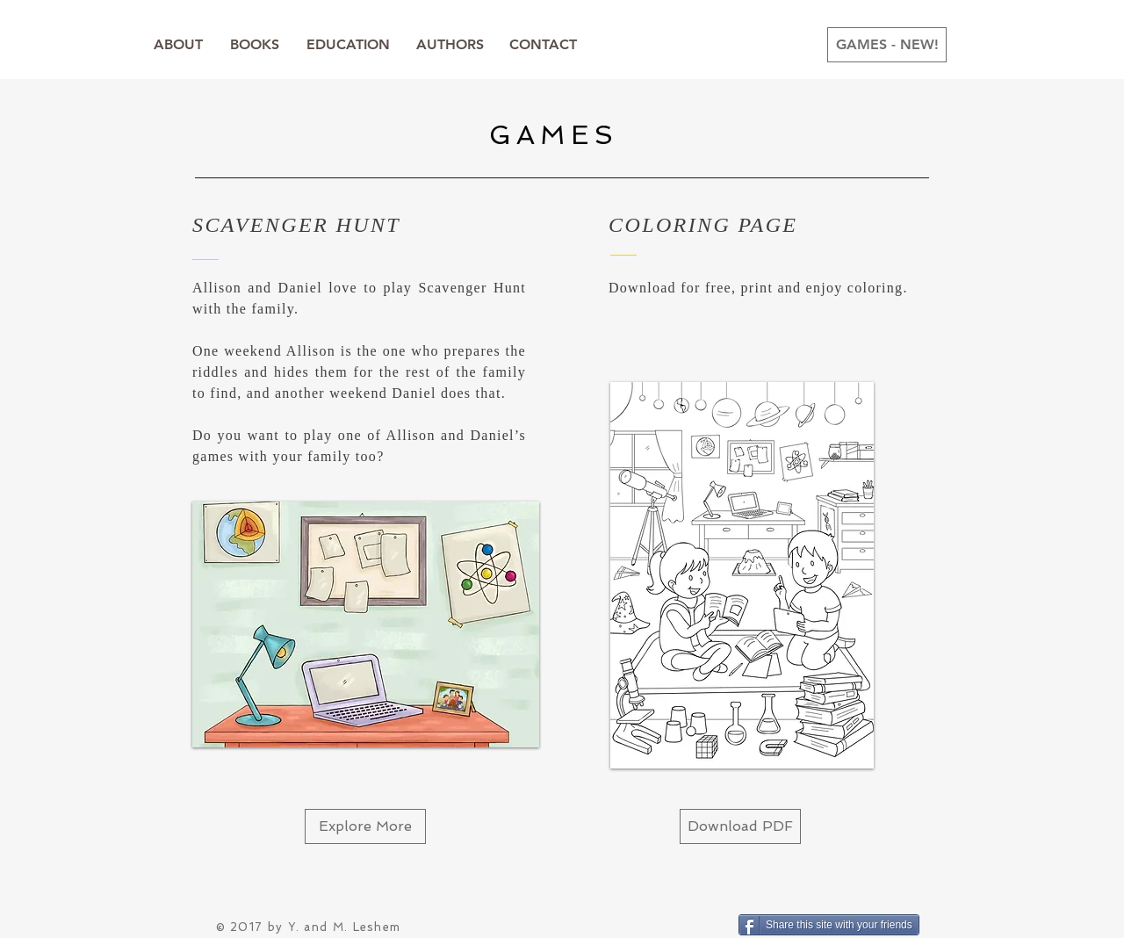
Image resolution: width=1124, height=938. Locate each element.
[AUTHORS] (449, 44)
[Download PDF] (740, 826)
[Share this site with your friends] (829, 924)
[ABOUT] (178, 44)
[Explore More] (365, 826)
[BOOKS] (254, 44)
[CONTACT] (542, 44)
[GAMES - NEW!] (887, 44)
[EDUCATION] (347, 44)
